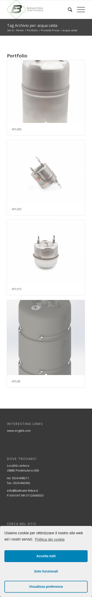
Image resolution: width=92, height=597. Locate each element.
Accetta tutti (46, 556)
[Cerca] (67, 9)
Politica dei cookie (50, 539)
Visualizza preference (46, 586)
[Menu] (78, 9)
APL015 (17, 289)
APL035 (17, 209)
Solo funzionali (46, 571)
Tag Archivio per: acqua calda (32, 25)
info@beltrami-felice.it (22, 490)
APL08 (16, 381)
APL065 (17, 129)
